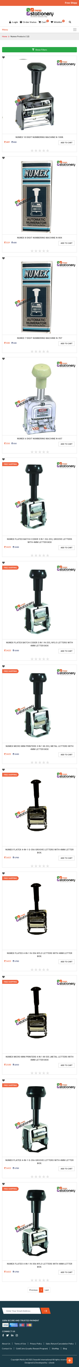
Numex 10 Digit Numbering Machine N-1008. (40, 137)
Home (4, 36)
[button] (70, 1360)
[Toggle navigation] (74, 30)
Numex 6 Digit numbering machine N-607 (39, 438)
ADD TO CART (66, 143)
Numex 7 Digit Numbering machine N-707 (39, 338)
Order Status (28, 22)
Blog (65, 1348)
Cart (42, 22)
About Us (6, 1343)
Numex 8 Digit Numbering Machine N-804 (39, 237)
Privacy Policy (36, 1343)
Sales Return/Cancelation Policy (60, 1343)
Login (13, 22)
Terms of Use (20, 1343)
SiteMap (55, 1348)
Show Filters (39, 49)
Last (47, 1290)
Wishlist (56, 22)
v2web (51, 1362)
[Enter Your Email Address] (21, 1310)
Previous (33, 1290)
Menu (5, 29)
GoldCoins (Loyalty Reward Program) (32, 1348)
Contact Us (7, 1348)
